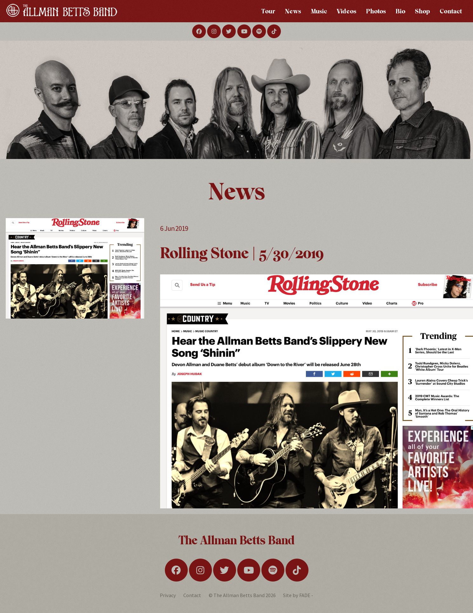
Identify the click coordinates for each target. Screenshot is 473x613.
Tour (268, 11)
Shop (422, 11)
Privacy (168, 595)
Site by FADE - (298, 595)
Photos (376, 11)
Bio (400, 11)
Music (319, 11)
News (293, 11)
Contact (451, 11)
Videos (346, 11)
